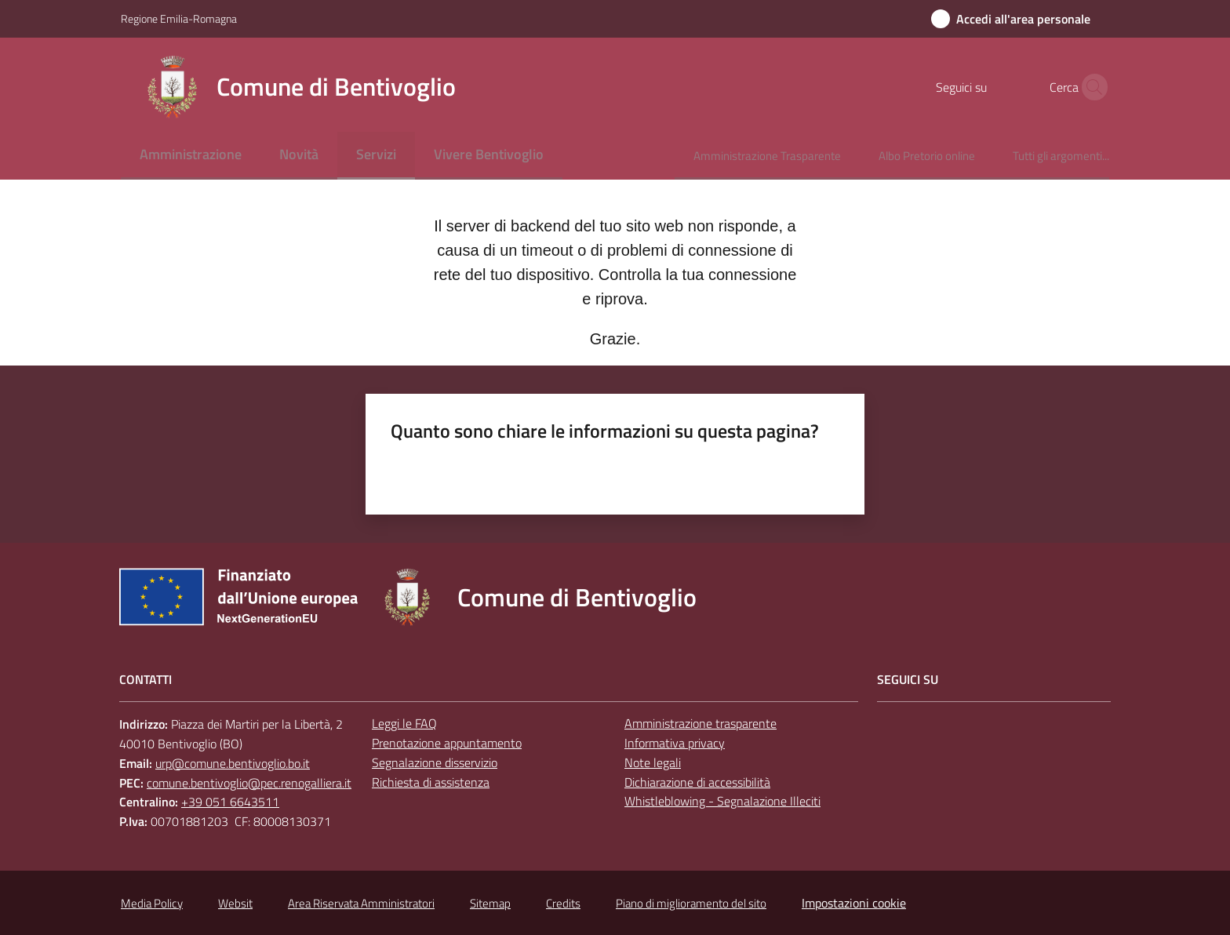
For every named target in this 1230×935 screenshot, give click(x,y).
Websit (235, 903)
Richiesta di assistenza (430, 782)
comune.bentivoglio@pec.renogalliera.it (249, 782)
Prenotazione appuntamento (447, 742)
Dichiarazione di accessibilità (697, 782)
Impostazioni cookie (854, 902)
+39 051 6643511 (230, 801)
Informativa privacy (674, 742)
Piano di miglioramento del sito (691, 903)
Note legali (652, 762)
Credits (563, 903)
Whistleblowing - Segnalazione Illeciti (722, 800)
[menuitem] (190, 156)
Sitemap (490, 903)
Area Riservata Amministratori (361, 903)
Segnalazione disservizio (434, 762)
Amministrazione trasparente (700, 723)
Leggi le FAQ (404, 723)
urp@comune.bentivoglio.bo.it (232, 763)
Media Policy (152, 903)
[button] (1090, 87)
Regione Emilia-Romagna (179, 18)
